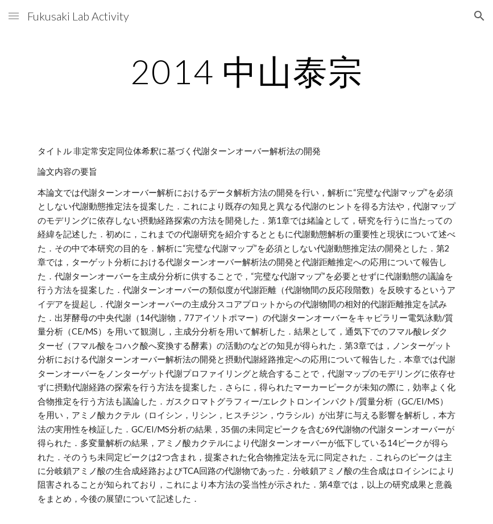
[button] (13, 15)
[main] (247, 71)
